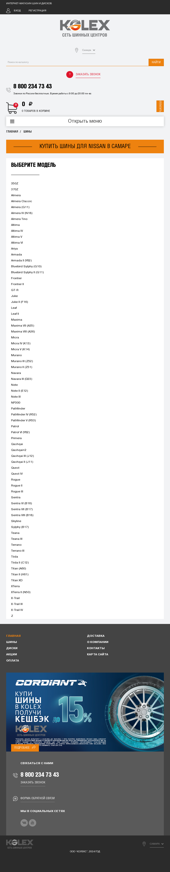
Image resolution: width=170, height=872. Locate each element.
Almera (16, 195)
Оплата (12, 660)
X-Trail (15, 598)
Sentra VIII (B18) (22, 515)
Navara (16, 373)
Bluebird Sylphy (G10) (26, 266)
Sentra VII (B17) (22, 509)
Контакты (96, 648)
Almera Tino (19, 219)
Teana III (16, 539)
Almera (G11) (20, 207)
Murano (16, 355)
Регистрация (37, 11)
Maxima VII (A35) (22, 326)
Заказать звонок (88, 74)
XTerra (15, 586)
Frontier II (17, 284)
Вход (17, 11)
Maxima (16, 320)
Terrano (16, 545)
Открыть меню (85, 121)
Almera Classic (21, 201)
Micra (15, 337)
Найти (156, 62)
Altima (15, 225)
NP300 (15, 403)
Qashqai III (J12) (22, 456)
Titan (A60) (18, 568)
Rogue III (17, 491)
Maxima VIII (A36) (23, 331)
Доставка (95, 636)
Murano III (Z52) (22, 361)
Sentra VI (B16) (21, 503)
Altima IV (17, 231)
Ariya (14, 249)
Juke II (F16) (19, 302)
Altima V (16, 237)
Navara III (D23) (21, 379)
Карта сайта (97, 654)
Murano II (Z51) (21, 367)
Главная (12, 131)
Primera (16, 438)
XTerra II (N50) (21, 592)
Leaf (14, 308)
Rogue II (16, 485)
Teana (15, 533)
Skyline (16, 521)
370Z (14, 189)
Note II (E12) (19, 391)
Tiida (14, 557)
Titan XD (16, 580)
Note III (16, 397)
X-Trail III (17, 604)
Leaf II (15, 314)
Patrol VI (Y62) (20, 432)
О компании (97, 642)
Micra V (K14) (20, 349)
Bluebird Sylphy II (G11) (27, 272)
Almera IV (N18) (22, 213)
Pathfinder (18, 408)
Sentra (15, 497)
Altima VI (17, 243)
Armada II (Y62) (21, 260)
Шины (27, 131)
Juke (14, 296)
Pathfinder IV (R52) (24, 414)
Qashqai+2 (18, 450)
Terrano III (17, 551)
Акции (11, 654)
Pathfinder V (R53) (23, 420)
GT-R (14, 290)
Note (14, 385)
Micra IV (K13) (21, 343)
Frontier (16, 278)
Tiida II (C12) (20, 563)
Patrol (15, 426)
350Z (14, 183)
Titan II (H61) (20, 574)
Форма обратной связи (37, 798)
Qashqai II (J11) (22, 462)
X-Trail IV (17, 610)
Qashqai (17, 444)
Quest (15, 468)
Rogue (15, 480)
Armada (16, 254)
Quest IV (17, 474)
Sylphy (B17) (20, 527)
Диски (11, 648)
